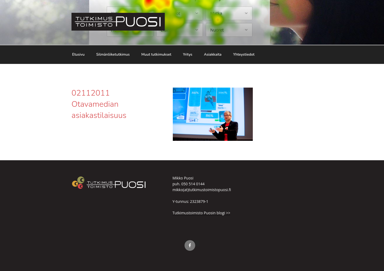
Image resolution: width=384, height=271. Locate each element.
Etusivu (78, 54)
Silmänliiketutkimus (113, 54)
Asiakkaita (213, 54)
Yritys (187, 54)
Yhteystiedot (243, 54)
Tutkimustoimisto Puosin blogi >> (201, 212)
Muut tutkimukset (156, 54)
